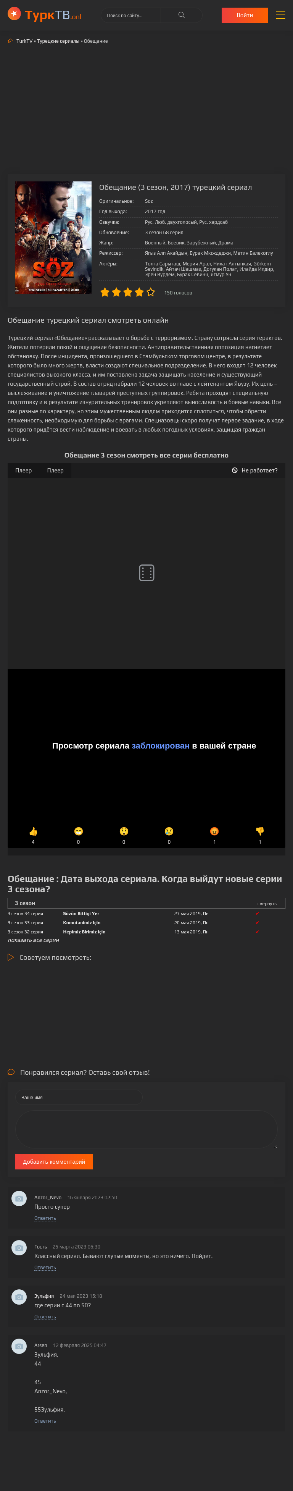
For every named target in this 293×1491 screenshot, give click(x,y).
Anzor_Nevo (47, 1197)
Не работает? (255, 470)
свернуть (267, 903)
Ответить (45, 1218)
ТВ (53, 14)
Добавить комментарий (54, 1161)
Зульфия (44, 1296)
